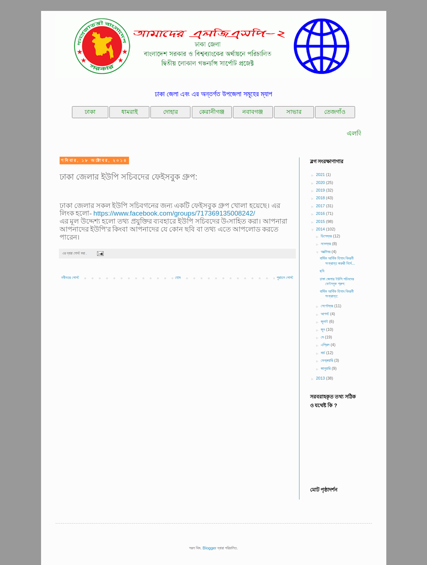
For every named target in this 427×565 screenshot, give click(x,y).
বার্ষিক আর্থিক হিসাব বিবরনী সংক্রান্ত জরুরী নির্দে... (337, 260)
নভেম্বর (326, 243)
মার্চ (323, 352)
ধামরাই (129, 112)
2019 (321, 190)
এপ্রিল (326, 344)
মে (323, 337)
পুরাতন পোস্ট (285, 277)
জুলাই (325, 321)
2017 (321, 206)
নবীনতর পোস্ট (70, 277)
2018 (321, 198)
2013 (321, 378)
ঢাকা (90, 112)
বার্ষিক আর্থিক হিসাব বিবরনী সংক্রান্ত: (337, 293)
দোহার (170, 112)
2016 (321, 213)
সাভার (294, 112)
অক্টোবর (326, 251)
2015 (321, 221)
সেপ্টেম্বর (327, 306)
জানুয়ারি (326, 368)
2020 (321, 182)
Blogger (210, 548)
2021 (321, 174)
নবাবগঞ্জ (252, 112)
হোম (178, 277)
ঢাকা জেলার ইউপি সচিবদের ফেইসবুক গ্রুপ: (337, 281)
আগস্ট (325, 314)
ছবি (322, 271)
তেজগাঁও (335, 112)
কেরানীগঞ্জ (212, 112)
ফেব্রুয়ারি (327, 360)
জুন (323, 329)
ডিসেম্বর (327, 236)
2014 (321, 229)
